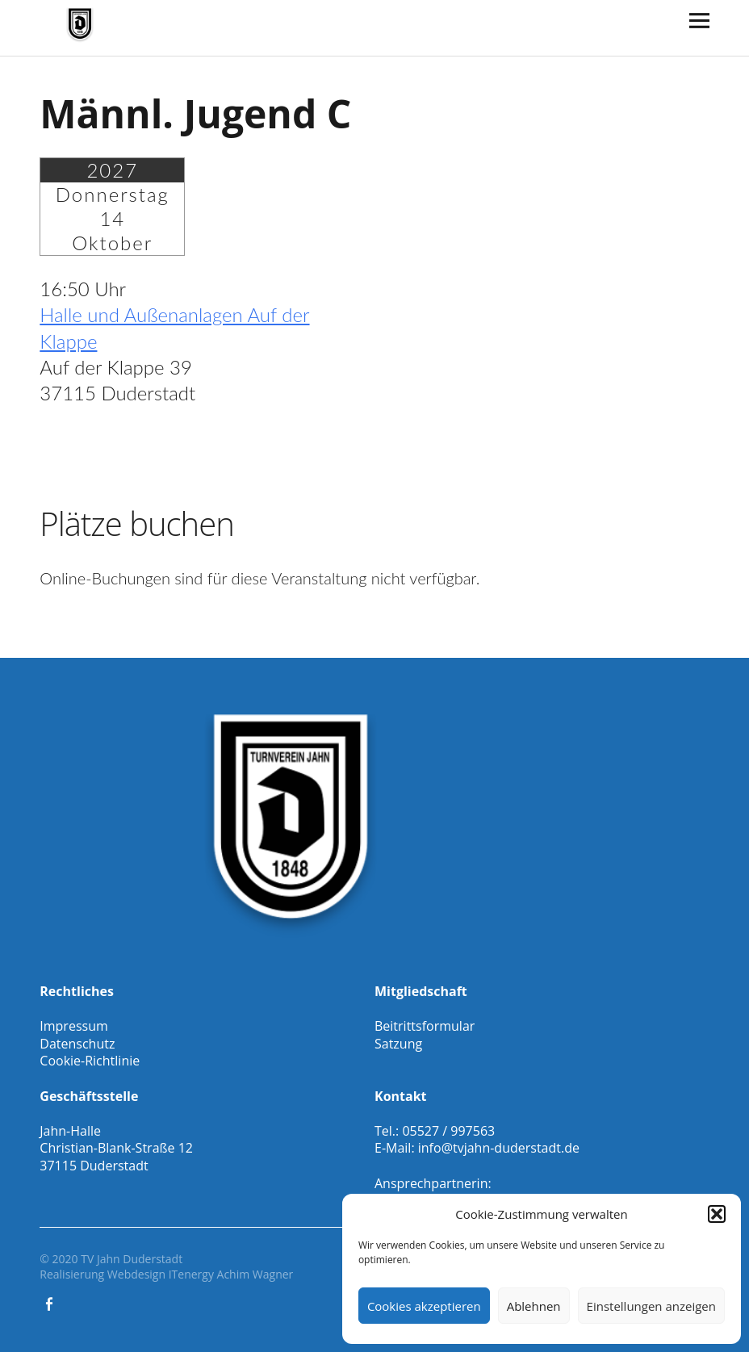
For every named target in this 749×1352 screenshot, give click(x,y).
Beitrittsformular (424, 1026)
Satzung (398, 1044)
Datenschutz (77, 1044)
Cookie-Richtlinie (90, 1060)
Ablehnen (534, 1306)
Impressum (73, 1026)
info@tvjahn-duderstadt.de (499, 1148)
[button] (717, 1214)
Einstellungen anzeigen (651, 1306)
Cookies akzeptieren (424, 1306)
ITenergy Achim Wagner (231, 1274)
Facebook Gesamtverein (50, 1303)
